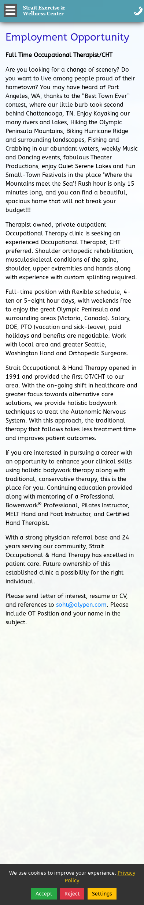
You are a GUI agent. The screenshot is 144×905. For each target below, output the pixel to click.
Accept (44, 894)
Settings (102, 894)
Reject (72, 894)
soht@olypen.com (81, 604)
